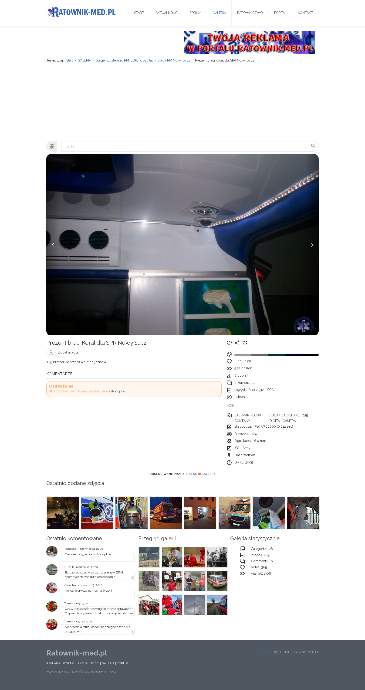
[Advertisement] (182, 105)
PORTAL (69, 669)
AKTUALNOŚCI (88, 669)
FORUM (122, 669)
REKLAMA (53, 669)
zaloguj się (117, 397)
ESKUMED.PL (264, 657)
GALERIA (108, 669)
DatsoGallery (201, 479)
